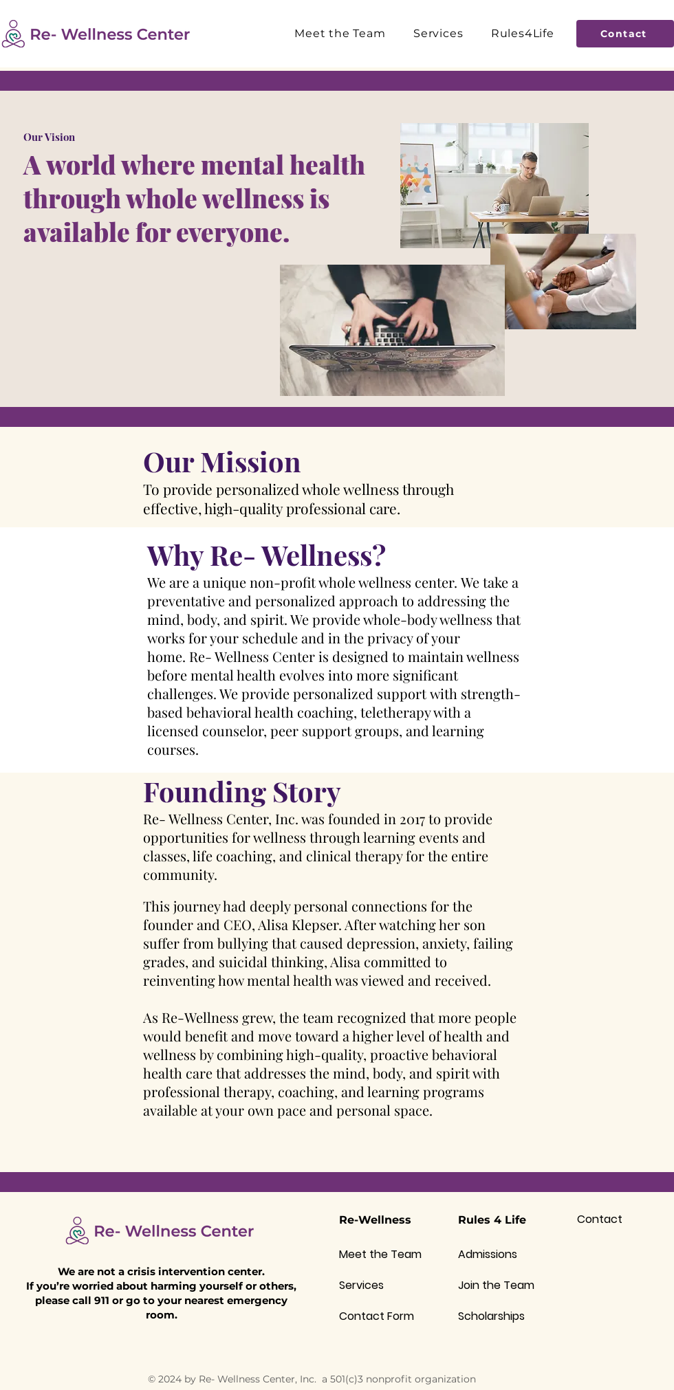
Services (361, 1285)
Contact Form (376, 1316)
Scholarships (491, 1316)
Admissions (487, 1254)
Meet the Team (380, 1254)
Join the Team (496, 1285)
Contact (599, 1219)
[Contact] (625, 33)
